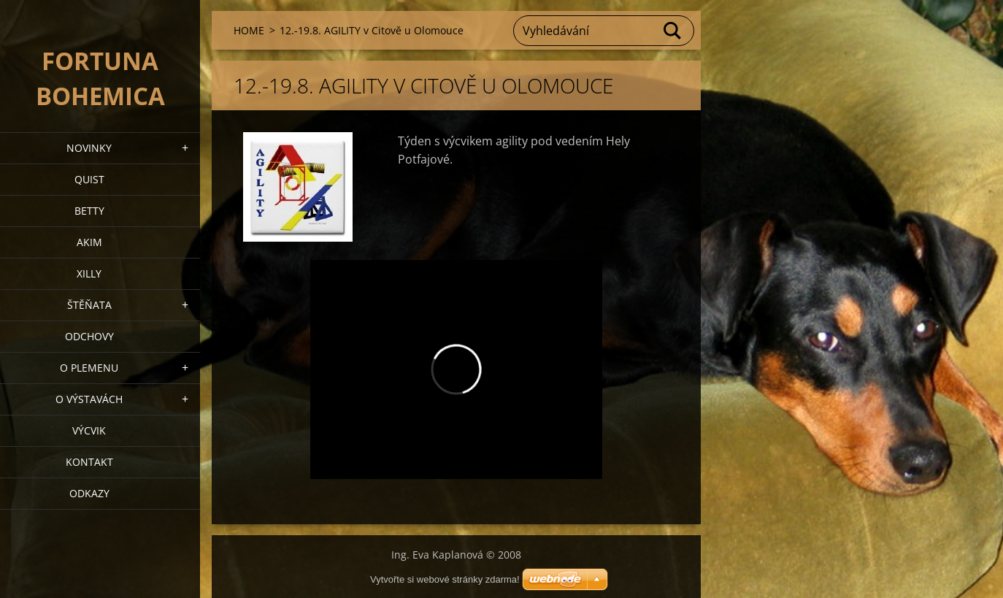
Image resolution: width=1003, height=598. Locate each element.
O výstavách (89, 399)
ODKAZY (89, 493)
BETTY (89, 211)
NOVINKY (89, 148)
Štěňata (89, 305)
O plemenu (89, 368)
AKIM (89, 242)
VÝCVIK (89, 430)
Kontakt (89, 462)
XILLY (89, 273)
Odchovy (89, 336)
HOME (249, 30)
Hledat (673, 31)
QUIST (89, 179)
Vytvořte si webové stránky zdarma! (445, 579)
